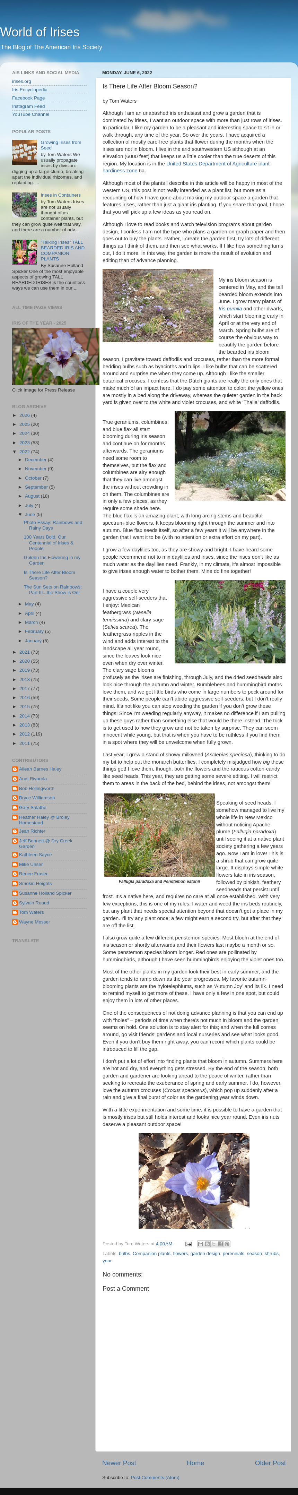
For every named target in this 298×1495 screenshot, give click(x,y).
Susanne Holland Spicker (45, 893)
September (37, 487)
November (36, 468)
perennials (233, 1253)
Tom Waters (31, 912)
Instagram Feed (28, 106)
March (32, 622)
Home (195, 1463)
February (35, 631)
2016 (25, 697)
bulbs (124, 1253)
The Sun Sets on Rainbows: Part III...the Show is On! (53, 589)
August (33, 496)
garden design (205, 1253)
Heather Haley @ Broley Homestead (44, 820)
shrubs (272, 1253)
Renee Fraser (33, 873)
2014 (25, 716)
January (34, 640)
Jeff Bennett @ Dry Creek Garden (45, 843)
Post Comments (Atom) (155, 1477)
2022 (25, 451)
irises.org (21, 81)
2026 (25, 415)
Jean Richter (32, 831)
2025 (25, 424)
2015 (25, 706)
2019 (25, 670)
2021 (25, 652)
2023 (25, 442)
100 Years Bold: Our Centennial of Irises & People (48, 542)
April (30, 613)
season (254, 1253)
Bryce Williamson (37, 797)
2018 (25, 679)
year (107, 1260)
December (36, 459)
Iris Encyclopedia (29, 89)
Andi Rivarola (33, 778)
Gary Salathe (32, 807)
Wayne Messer (34, 922)
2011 (25, 743)
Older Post (270, 1463)
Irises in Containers (61, 195)
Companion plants (151, 1253)
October (34, 478)
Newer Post (119, 1463)
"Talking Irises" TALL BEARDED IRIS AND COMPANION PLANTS (63, 251)
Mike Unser (31, 864)
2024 (25, 433)
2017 (25, 688)
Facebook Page (28, 98)
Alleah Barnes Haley (40, 769)
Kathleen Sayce (35, 854)
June (30, 514)
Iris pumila (230, 308)
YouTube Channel (30, 114)
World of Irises (39, 32)
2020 (25, 661)
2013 (25, 725)
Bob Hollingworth (36, 788)
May (30, 604)
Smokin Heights (35, 883)
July (30, 505)
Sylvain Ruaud (34, 902)
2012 (25, 734)
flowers (180, 1253)
